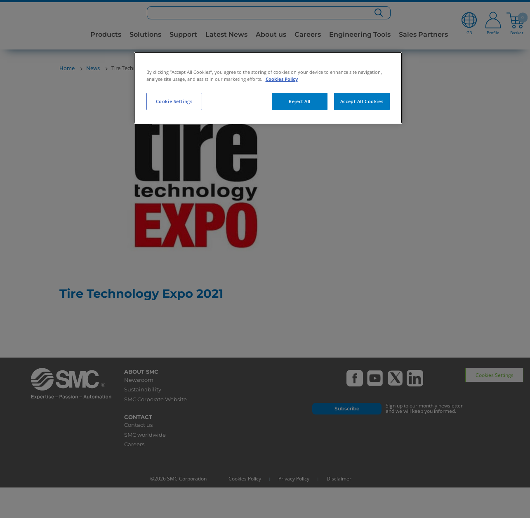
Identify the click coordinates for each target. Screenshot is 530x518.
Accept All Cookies (361, 101)
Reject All (300, 101)
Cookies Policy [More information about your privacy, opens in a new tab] (282, 79)
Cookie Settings (174, 101)
